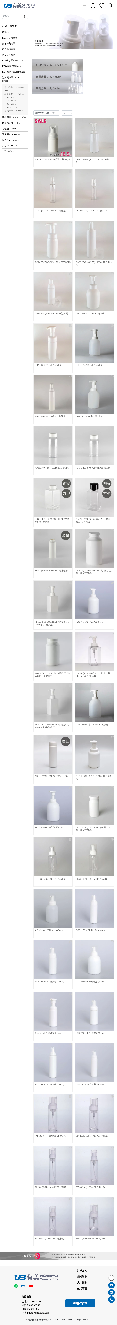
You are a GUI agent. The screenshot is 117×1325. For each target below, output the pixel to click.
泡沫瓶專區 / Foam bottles (11, 79)
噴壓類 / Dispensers (11, 134)
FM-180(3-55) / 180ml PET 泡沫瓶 (50, 1136)
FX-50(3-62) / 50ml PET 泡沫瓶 (49, 1238)
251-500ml (11, 104)
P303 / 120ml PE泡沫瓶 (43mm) (90, 1033)
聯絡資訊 (26, 1296)
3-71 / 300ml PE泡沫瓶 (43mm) (49, 930)
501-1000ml (12, 107)
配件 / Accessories (10, 140)
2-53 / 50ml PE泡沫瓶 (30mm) (48, 1033)
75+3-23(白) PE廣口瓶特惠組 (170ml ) (52, 776)
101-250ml (11, 100)
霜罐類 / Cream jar (10, 128)
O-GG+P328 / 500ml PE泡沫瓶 (90, 313)
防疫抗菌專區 (8, 55)
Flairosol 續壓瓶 (9, 38)
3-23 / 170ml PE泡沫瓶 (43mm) (90, 930)
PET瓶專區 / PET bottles (13, 60)
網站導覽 (82, 1276)
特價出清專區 (8, 49)
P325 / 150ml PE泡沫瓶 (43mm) (49, 982)
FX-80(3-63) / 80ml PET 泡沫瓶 (90, 1187)
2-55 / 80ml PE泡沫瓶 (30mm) (90, 1084)
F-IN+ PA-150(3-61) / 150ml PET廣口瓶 (53, 262)
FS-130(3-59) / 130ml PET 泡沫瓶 (50, 211)
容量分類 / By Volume (14, 94)
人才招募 (82, 1282)
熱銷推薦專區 (8, 43)
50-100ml (11, 97)
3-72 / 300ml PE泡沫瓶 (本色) (90, 416)
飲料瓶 (5, 32)
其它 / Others (8, 151)
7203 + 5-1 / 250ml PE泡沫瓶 (89, 622)
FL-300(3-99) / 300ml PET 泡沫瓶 (50, 879)
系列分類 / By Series (13, 110)
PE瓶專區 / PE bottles (12, 66)
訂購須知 (82, 1270)
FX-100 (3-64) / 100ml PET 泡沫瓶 (50, 1187)
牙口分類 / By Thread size (14, 89)
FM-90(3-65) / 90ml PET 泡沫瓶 (90, 1238)
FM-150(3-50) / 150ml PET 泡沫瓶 (92, 1136)
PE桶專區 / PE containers (13, 72)
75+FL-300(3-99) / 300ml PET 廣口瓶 (52, 468)
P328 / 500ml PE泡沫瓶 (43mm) (90, 982)
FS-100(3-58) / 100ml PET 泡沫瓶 (91, 211)
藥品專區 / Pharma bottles (14, 117)
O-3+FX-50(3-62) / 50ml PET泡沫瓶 (51, 313)
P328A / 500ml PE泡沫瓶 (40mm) (50, 827)
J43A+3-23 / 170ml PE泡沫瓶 (48, 365)
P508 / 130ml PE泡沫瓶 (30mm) (49, 1084)
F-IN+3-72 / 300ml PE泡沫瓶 (89, 365)
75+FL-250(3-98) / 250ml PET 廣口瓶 (93, 468)
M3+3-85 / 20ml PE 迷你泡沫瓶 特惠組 (53, 159)
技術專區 (82, 1288)
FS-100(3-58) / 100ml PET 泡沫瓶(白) (52, 570)
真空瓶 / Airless (9, 145)
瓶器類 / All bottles (11, 123)
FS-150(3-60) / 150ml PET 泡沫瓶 (50, 416)
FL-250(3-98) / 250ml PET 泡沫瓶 (91, 879)
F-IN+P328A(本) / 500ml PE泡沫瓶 (92, 724)
